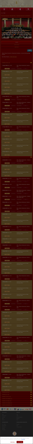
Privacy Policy (23, 439)
